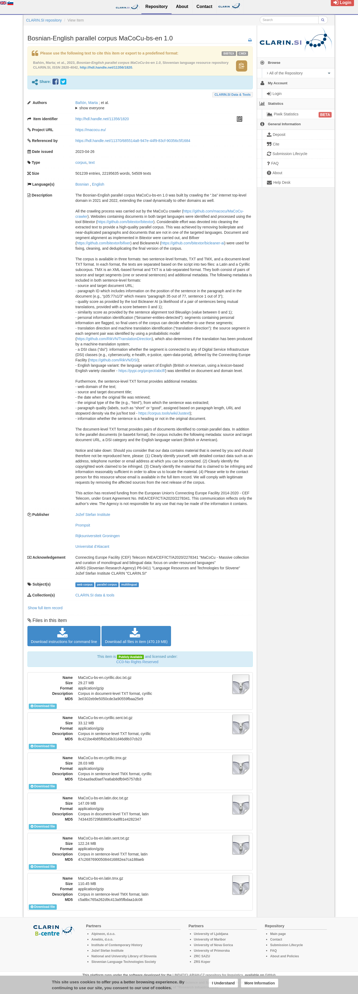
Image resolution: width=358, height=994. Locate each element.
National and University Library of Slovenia (124, 956)
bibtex (228, 53)
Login (342, 2)
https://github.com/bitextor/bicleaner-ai (192, 243)
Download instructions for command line (64, 636)
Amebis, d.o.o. (102, 939)
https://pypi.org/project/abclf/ (142, 371)
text (92, 162)
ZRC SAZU (202, 956)
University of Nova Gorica (213, 945)
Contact (276, 939)
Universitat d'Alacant (92, 546)
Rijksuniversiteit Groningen (97, 536)
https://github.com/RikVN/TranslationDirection (114, 339)
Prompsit (82, 525)
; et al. (158, 106)
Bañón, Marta (86, 103)
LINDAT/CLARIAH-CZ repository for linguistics (208, 975)
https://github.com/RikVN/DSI (113, 360)
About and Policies (284, 956)
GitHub (270, 975)
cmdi (242, 53)
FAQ (273, 951)
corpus (81, 162)
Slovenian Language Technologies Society (123, 962)
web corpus (84, 584)
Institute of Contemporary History (116, 945)
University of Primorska (212, 951)
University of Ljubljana (211, 934)
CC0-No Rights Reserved (137, 662)
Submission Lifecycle (286, 945)
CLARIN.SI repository (44, 20)
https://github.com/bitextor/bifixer (104, 243)
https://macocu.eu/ (90, 130)
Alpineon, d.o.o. (103, 934)
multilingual (129, 584)
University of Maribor (210, 939)
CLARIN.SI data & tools (232, 95)
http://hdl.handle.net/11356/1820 (106, 67)
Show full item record (45, 608)
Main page (278, 934)
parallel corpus (107, 584)
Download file (43, 706)
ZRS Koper (202, 962)
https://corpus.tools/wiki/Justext (164, 413)
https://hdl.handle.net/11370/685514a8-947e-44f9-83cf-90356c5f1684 (132, 141)
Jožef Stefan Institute (92, 514)
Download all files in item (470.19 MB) (136, 636)
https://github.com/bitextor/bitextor (125, 222)
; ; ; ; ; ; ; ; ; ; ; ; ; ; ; (158, 105)
